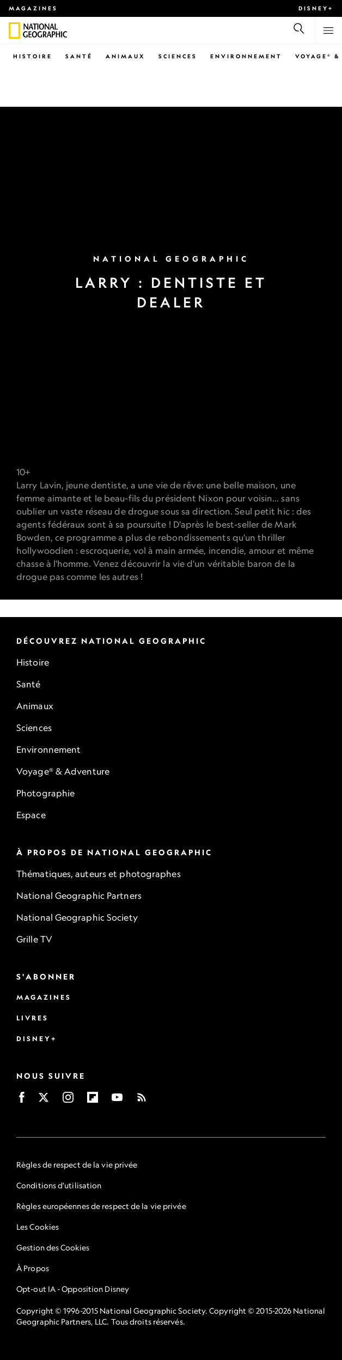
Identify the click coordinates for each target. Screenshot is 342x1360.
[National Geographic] (14, 30)
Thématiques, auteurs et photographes (98, 873)
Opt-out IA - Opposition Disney (72, 1288)
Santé (79, 56)
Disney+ (315, 8)
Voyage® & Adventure (62, 771)
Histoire (32, 56)
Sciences (177, 56)
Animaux (125, 56)
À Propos (32, 1268)
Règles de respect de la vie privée (76, 1164)
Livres (32, 1018)
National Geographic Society (77, 917)
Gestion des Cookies (52, 1247)
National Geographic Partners (79, 895)
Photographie (45, 793)
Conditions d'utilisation (58, 1185)
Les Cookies (37, 1226)
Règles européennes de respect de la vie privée (101, 1206)
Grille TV (34, 939)
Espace (31, 814)
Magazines (33, 8)
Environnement (246, 56)
